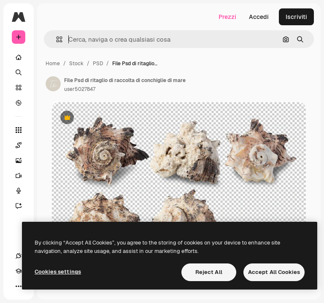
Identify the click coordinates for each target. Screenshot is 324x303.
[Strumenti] (18, 130)
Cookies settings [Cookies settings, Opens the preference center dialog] (58, 271)
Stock (76, 63)
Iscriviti (296, 17)
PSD (98, 63)
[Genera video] (23, 175)
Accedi (259, 17)
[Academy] (18, 271)
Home (53, 63)
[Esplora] (18, 102)
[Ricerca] (18, 72)
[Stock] (18, 87)
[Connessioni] (18, 256)
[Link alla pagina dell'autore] (53, 83)
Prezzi (227, 17)
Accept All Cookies (274, 272)
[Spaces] (23, 145)
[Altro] (18, 286)
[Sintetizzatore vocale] (23, 190)
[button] (56, 39)
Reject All (208, 272)
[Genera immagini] (23, 160)
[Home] (18, 57)
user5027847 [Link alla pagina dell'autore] (79, 89)
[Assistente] (23, 206)
